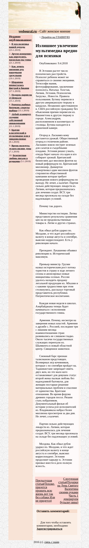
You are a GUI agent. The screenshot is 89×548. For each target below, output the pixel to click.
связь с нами (51, 542)
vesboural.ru (28, 31)
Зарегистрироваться (49, 528)
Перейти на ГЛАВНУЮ (55, 37)
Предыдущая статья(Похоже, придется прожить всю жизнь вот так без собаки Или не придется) (45, 490)
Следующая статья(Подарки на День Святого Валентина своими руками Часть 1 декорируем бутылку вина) (67, 490)
